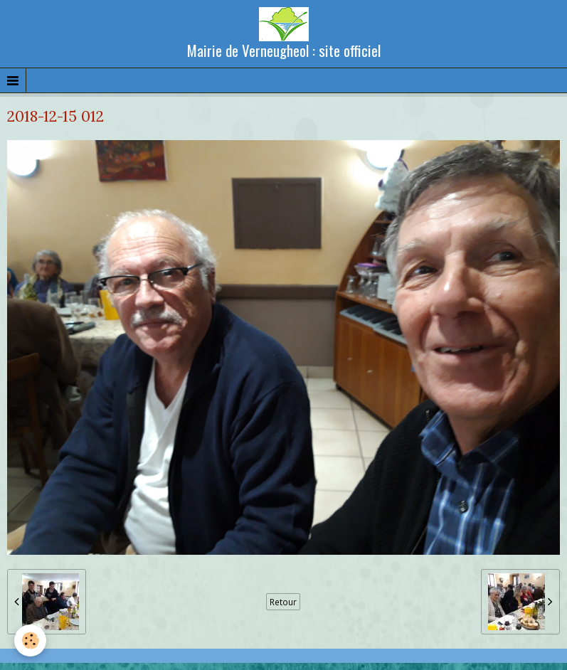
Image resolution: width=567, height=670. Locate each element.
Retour (283, 601)
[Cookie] (30, 640)
